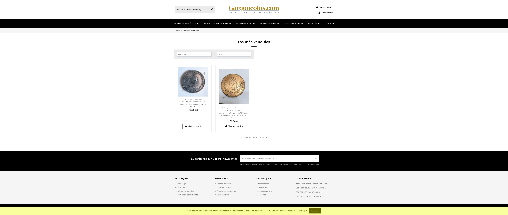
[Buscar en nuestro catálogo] (212, 9)
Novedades (262, 187)
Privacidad (181, 187)
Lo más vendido (264, 191)
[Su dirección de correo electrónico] (276, 158)
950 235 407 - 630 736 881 (308, 192)
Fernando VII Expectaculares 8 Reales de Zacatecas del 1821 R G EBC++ (193, 104)
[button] (329, 23)
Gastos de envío (224, 184)
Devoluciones (223, 195)
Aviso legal (181, 184)
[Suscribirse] (316, 158)
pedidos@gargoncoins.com (308, 196)
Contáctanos (262, 195)
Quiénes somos (224, 187)
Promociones (263, 184)
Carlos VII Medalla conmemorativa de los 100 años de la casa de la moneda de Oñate (233, 114)
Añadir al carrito (193, 126)
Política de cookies (185, 191)
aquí (305, 211)
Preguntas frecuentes (226, 191)
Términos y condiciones (187, 195)
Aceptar (314, 211)
